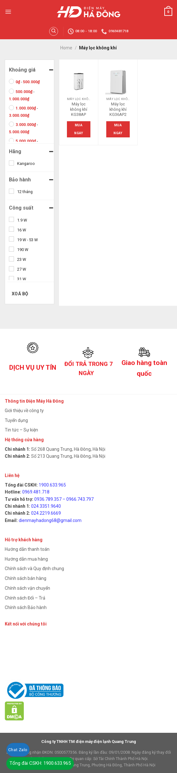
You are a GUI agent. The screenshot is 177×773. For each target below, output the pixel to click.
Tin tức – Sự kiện (21, 429)
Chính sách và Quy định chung (34, 568)
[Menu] (8, 11)
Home (66, 47)
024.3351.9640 (46, 506)
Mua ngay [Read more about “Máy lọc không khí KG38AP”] (78, 129)
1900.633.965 (52, 484)
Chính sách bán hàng (25, 578)
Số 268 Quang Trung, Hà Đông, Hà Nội (67, 449)
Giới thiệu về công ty (24, 410)
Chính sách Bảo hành (26, 607)
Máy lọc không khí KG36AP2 (118, 109)
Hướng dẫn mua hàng (26, 559)
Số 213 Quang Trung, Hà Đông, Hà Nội (67, 456)
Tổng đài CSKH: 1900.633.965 (40, 763)
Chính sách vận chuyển (27, 588)
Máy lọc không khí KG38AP (78, 109)
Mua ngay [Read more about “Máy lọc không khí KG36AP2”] (118, 129)
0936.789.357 (48, 499)
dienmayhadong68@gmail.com (50, 520)
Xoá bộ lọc (20, 295)
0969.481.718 (35, 491)
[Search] (53, 31)
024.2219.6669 (46, 513)
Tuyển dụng (16, 420)
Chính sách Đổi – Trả (25, 597)
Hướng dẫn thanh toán (27, 549)
